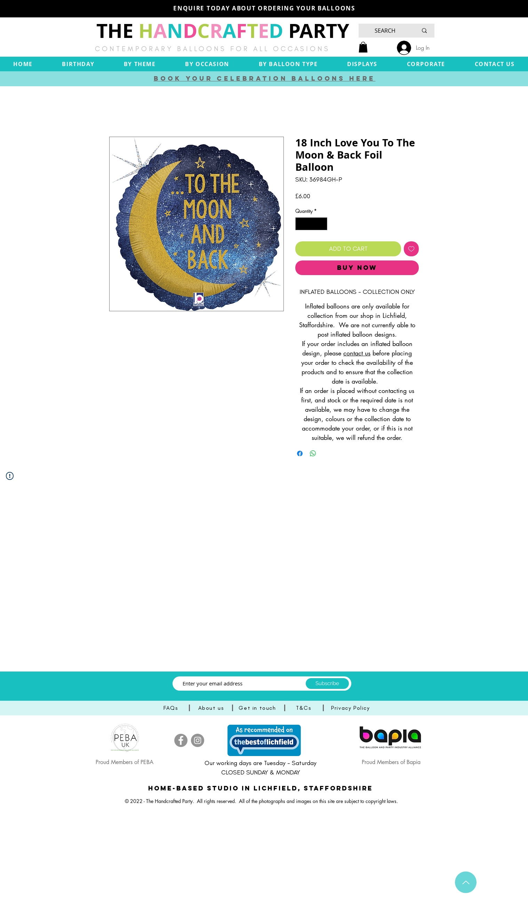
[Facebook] (180, 740)
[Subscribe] (327, 683)
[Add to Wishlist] (411, 248)
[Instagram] (197, 740)
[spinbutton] (311, 224)
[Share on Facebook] (300, 453)
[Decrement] (300, 224)
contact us (356, 353)
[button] (363, 47)
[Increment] (322, 224)
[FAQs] (171, 707)
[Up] (466, 882)
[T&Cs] (304, 707)
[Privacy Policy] (351, 707)
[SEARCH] (385, 31)
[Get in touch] (258, 707)
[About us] (211, 707)
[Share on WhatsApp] (313, 453)
